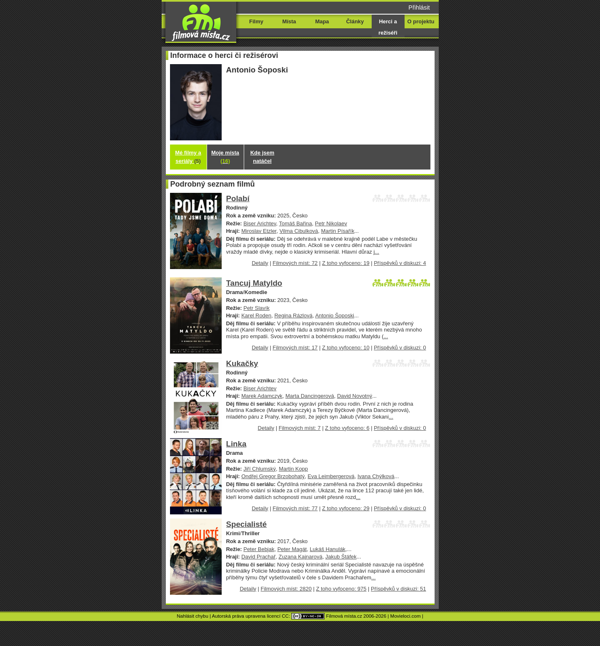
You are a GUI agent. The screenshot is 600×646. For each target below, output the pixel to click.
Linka (236, 443)
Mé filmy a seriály (188, 157)
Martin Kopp (293, 469)
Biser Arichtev (259, 223)
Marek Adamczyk (261, 396)
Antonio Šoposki (334, 315)
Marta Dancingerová (309, 396)
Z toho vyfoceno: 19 (346, 263)
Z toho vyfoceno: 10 (346, 347)
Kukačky (242, 363)
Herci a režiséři (387, 27)
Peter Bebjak (258, 549)
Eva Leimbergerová (331, 476)
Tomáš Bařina (295, 223)
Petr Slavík (256, 308)
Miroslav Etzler (258, 231)
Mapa (322, 21)
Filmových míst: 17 (295, 347)
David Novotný (354, 396)
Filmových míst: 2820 (286, 589)
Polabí (238, 198)
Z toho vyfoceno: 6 (347, 428)
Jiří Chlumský (259, 469)
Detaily (260, 263)
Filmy (256, 21)
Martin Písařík (337, 231)
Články (355, 21)
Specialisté (246, 524)
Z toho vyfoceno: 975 (341, 589)
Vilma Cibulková (299, 231)
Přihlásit (419, 7)
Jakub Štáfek (341, 557)
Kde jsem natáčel (262, 157)
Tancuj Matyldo (254, 283)
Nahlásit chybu (192, 616)
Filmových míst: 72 (295, 263)
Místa (289, 21)
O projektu (421, 21)
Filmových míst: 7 (300, 428)
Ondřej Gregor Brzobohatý (273, 476)
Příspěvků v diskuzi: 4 (400, 263)
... (377, 252)
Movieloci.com (405, 616)
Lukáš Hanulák (327, 549)
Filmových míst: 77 (295, 508)
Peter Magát (292, 549)
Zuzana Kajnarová (300, 557)
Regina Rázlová (293, 315)
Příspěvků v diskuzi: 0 (400, 347)
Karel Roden (256, 315)
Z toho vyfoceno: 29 (346, 508)
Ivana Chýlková (376, 476)
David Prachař (258, 557)
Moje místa (225, 157)
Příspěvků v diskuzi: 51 (398, 589)
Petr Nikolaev (331, 223)
